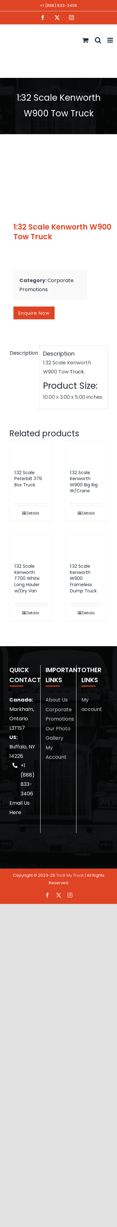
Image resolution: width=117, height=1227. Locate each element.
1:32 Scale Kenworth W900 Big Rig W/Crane (84, 481)
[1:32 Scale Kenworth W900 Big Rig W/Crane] (86, 451)
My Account (56, 752)
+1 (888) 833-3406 (58, 5)
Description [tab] (22, 353)
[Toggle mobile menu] (110, 40)
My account (91, 704)
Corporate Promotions (58, 714)
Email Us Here (19, 807)
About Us (57, 699)
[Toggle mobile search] (98, 40)
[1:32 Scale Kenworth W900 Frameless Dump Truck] (86, 545)
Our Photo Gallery (58, 733)
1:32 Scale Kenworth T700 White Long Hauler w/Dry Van (27, 578)
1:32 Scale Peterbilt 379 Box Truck (28, 478)
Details (33, 513)
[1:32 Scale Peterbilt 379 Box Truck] (31, 451)
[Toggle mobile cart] (85, 40)
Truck (77, 371)
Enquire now (34, 313)
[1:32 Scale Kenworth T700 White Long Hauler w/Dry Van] (31, 545)
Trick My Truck (70, 875)
